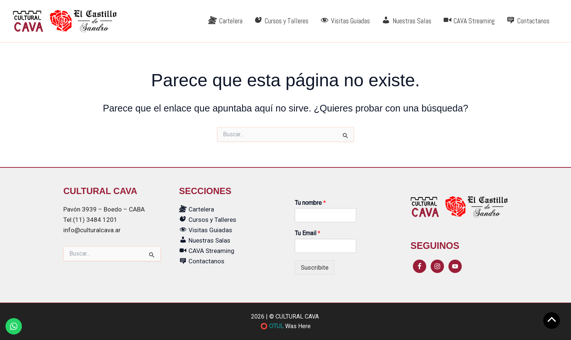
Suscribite (314, 267)
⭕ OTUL (272, 326)
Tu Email (307, 233)
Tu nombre (310, 202)
